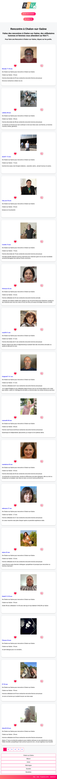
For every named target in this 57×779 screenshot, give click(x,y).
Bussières (28, 772)
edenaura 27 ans (7, 508)
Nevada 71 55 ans (7, 69)
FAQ (34, 777)
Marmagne (28, 765)
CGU (38, 777)
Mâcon (28, 758)
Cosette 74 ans (6, 244)
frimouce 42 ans (6, 288)
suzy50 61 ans (6, 332)
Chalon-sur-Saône (28, 755)
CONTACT (53, 777)
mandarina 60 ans (7, 464)
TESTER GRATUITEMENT (28, 13)
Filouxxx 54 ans (6, 640)
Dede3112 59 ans (7, 596)
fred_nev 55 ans (6, 200)
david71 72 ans (6, 156)
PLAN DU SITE (44, 777)
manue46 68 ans (7, 420)
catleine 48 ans (6, 112)
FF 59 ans (5, 684)
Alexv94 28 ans (6, 728)
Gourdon (28, 768)
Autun (28, 762)
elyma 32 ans (6, 552)
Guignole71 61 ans (7, 376)
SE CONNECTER (28, 19)
